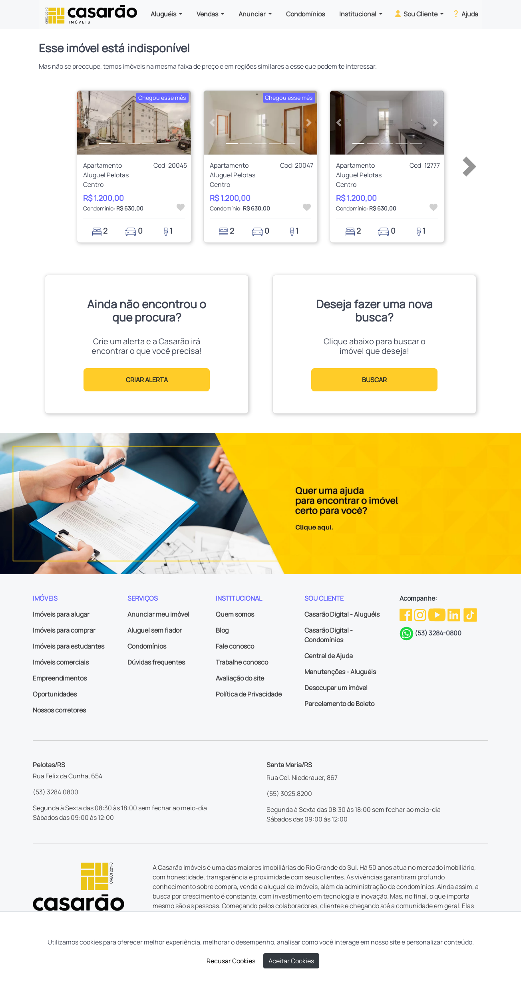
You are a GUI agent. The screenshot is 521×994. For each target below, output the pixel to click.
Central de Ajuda (328, 655)
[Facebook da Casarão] (406, 614)
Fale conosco (235, 646)
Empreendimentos (60, 678)
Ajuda (464, 13)
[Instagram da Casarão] (420, 614)
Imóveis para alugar (61, 614)
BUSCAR (374, 379)
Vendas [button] (208, 14)
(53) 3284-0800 (438, 633)
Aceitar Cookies (291, 960)
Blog (222, 630)
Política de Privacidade (249, 694)
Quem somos (235, 614)
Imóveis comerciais (61, 662)
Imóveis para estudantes (68, 646)
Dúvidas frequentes (156, 662)
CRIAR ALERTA (147, 379)
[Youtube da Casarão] (437, 614)
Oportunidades (55, 694)
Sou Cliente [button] (416, 13)
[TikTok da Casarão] (470, 614)
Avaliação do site (240, 678)
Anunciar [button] (253, 14)
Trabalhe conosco (242, 662)
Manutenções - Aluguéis (340, 671)
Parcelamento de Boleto (339, 703)
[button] (85, 123)
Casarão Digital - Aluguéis (342, 614)
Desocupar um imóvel (336, 687)
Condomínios (305, 14)
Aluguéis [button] (164, 14)
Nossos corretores (59, 710)
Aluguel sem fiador (154, 630)
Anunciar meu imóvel (158, 614)
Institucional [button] (358, 14)
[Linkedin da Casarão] (454, 614)
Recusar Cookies (231, 960)
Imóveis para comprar (64, 630)
